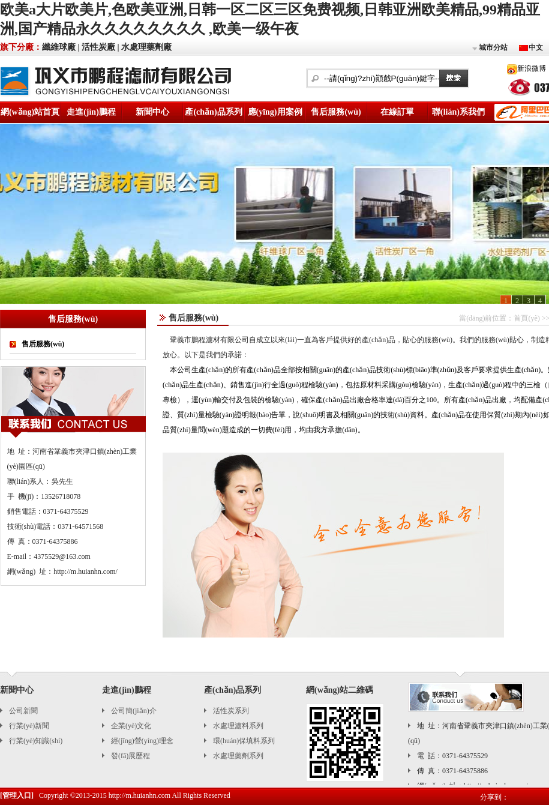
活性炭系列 (231, 711)
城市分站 (489, 48)
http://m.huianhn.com (139, 795)
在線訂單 (397, 111)
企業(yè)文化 (131, 726)
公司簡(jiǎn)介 (134, 711)
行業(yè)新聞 (29, 726)
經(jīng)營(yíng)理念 (142, 741)
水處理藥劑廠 (146, 47)
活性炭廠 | (100, 47)
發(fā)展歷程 (130, 756)
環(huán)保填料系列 (244, 741)
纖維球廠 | (61, 47)
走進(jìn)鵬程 (91, 111)
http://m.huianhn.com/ (85, 571)
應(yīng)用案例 (275, 111)
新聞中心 (152, 111)
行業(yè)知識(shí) (35, 741)
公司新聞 (23, 711)
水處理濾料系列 (238, 726)
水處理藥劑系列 (238, 756)
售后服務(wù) (336, 111)
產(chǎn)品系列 (213, 111)
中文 (536, 47)
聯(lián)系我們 (458, 111)
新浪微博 (531, 68)
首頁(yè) (526, 318)
